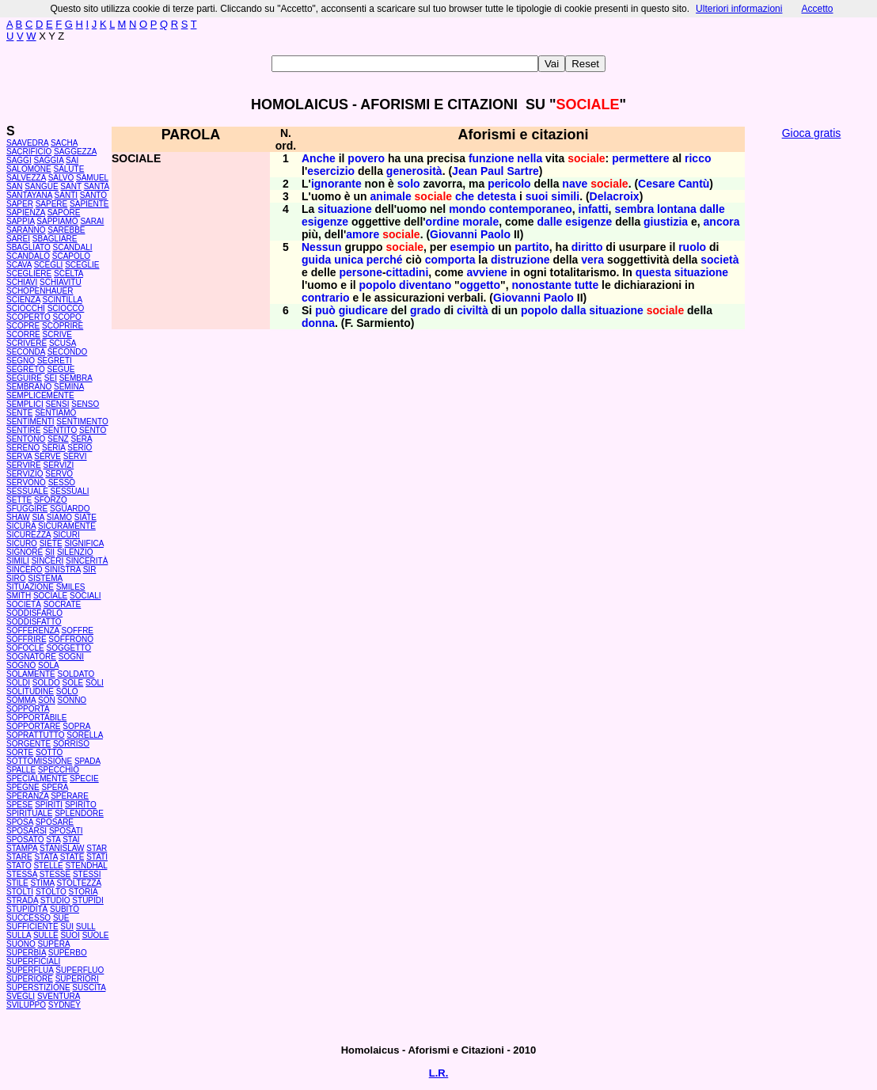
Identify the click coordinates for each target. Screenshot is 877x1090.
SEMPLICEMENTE (40, 395)
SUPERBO (67, 952)
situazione (344, 209)
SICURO (21, 543)
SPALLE (21, 769)
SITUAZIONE (30, 587)
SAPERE (52, 203)
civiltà (472, 310)
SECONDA (25, 352)
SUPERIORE (29, 978)
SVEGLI (20, 996)
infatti (594, 209)
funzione (491, 158)
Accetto (817, 8)
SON (46, 700)
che (464, 196)
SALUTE (68, 169)
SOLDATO (75, 674)
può (325, 310)
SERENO (23, 447)
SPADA (87, 761)
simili (565, 196)
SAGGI (19, 160)
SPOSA (19, 822)
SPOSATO (25, 839)
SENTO (92, 430)
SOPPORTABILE (36, 717)
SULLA (18, 935)
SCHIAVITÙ (61, 282)
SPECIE (84, 778)
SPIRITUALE (29, 813)
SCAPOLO (71, 256)
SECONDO (67, 352)
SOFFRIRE (26, 639)
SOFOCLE (25, 648)
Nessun (322, 247)
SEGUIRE (24, 378)
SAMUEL (92, 177)
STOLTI (19, 891)
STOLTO (51, 891)
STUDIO (55, 900)
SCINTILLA (62, 299)
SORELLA (84, 735)
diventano (425, 285)
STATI (97, 857)
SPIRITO (81, 804)
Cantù (694, 183)
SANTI (66, 195)
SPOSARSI (26, 830)
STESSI (87, 874)
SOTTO (49, 752)
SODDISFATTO (34, 621)
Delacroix (615, 196)
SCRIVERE (26, 343)
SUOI (69, 935)
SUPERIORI (77, 978)
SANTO (93, 195)
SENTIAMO (55, 412)
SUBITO (64, 909)
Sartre (522, 171)
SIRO (15, 578)
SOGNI (71, 656)
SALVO (61, 177)
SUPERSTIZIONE (38, 987)
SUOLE (95, 935)
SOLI (94, 682)
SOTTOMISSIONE (39, 761)
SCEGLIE (82, 264)
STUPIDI (87, 900)
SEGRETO (25, 369)
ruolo (692, 247)
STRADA (22, 900)
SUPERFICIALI (33, 961)
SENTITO (60, 430)
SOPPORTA (27, 709)
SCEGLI (48, 264)
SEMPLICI (25, 404)
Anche (319, 158)
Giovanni (453, 234)
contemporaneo (530, 209)
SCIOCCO (66, 308)
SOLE (73, 682)
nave (574, 183)
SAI (72, 160)
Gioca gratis (811, 133)
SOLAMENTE (30, 674)
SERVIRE (23, 465)
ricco (698, 158)
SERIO (79, 447)
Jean (464, 171)
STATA (45, 857)
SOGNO (21, 665)
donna (318, 323)
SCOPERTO (28, 317)
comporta (450, 259)
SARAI (92, 221)
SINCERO (24, 569)
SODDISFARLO (34, 613)
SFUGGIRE (26, 508)
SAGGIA (48, 160)
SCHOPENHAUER (39, 291)
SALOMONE (28, 169)
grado (425, 310)
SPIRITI (49, 804)
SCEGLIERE (28, 273)
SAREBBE (66, 230)
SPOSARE (55, 822)
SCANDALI (73, 247)
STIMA (43, 883)
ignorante (336, 183)
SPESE (19, 804)
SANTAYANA (29, 195)
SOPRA (76, 726)
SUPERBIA (26, 952)
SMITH (18, 595)
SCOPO (67, 317)
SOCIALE (50, 595)
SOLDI (18, 682)
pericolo (509, 183)
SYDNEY (64, 1005)
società (719, 259)
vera (592, 259)
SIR (90, 569)
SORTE (19, 752)
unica (348, 259)
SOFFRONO (70, 639)
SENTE (19, 412)
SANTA (96, 186)
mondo (467, 209)
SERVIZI (59, 465)
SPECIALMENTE (36, 778)
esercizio (331, 171)
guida (316, 259)
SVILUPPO (26, 1005)
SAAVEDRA (27, 143)
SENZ (58, 439)
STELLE (48, 865)
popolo (378, 285)
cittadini (407, 272)
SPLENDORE (79, 813)
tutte (586, 285)
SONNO (71, 700)
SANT (71, 186)
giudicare (363, 310)
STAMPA (21, 848)
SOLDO (46, 682)
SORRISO (71, 743)
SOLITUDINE (30, 691)
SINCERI (48, 560)
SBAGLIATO (28, 247)
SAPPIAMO (57, 221)
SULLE (46, 935)
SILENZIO (75, 552)
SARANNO (25, 230)
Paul (492, 171)
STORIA (83, 891)
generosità (414, 171)
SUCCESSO (28, 917)
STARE (19, 857)
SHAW (18, 517)
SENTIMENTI (30, 421)
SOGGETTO (69, 648)
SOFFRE (77, 630)
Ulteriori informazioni (739, 8)
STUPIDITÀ (26, 909)
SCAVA (19, 264)
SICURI (66, 534)
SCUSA (62, 343)
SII (50, 552)
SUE (61, 917)
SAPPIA (20, 221)
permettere (640, 158)
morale (480, 221)
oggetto (480, 285)
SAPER (19, 203)
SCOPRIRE (62, 325)
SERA (82, 439)
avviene (487, 272)
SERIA (53, 447)
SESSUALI (70, 491)
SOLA (48, 665)
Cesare (656, 183)
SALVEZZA (26, 177)
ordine (443, 221)
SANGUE (41, 186)
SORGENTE (28, 743)
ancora (722, 221)
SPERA (54, 787)
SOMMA (21, 700)
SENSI (57, 404)
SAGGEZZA (75, 151)
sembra (634, 209)
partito (531, 247)
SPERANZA (27, 796)
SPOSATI (66, 830)
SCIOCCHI (25, 308)
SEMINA (69, 386)
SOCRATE (63, 604)
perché (384, 259)
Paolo (495, 234)
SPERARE (70, 796)
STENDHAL (86, 865)
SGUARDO (70, 508)
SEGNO (20, 360)
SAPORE (64, 212)
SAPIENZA (25, 212)
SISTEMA (45, 578)
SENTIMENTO (82, 421)
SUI (67, 926)
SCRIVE (57, 334)
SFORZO (50, 500)
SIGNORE (24, 552)
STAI (71, 839)
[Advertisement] (811, 387)
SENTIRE (23, 430)
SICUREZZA (28, 534)
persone (360, 272)
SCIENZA (23, 299)
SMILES (70, 587)
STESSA (21, 874)
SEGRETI (54, 360)
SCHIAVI (21, 282)
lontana (677, 209)
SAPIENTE (89, 203)
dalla (574, 310)
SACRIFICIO (28, 151)
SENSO (85, 404)
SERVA (19, 456)
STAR (96, 848)
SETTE (19, 500)
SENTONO (25, 439)
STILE (17, 883)
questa (653, 272)
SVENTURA (58, 996)
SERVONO (26, 482)
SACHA (64, 143)
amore (362, 234)
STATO (19, 865)
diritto (587, 247)
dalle (712, 209)
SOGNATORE (31, 656)
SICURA (21, 526)
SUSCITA (88, 987)
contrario (326, 297)
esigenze (325, 221)
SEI (50, 378)
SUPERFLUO (79, 970)
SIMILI (17, 560)
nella (529, 158)
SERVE (47, 456)
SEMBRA (76, 378)
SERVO (59, 473)
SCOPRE (23, 325)
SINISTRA (62, 569)
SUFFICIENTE (32, 926)
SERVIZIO (25, 473)
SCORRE (23, 334)
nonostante (541, 285)
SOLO (67, 691)
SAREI (18, 238)
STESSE (55, 874)
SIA (38, 517)
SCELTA (68, 273)
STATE (72, 857)
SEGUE (61, 369)
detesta (496, 196)
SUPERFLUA (29, 970)
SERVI (75, 456)
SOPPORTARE (33, 726)
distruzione (520, 259)
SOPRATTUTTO (35, 735)
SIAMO (59, 517)
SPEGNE (23, 787)
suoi (537, 196)
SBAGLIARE (55, 238)
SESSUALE (27, 491)
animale (391, 196)
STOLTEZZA (78, 883)
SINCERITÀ (87, 560)
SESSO (61, 482)
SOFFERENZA (32, 630)
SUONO (21, 944)
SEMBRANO (28, 386)
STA (53, 839)
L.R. (439, 1073)
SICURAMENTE (67, 526)
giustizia (666, 221)
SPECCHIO (58, 769)
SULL (86, 926)
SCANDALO (28, 256)
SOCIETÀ (23, 604)
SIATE (85, 517)
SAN (14, 186)
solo (408, 183)
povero (366, 158)
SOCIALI (85, 595)
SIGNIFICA (83, 543)
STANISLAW (62, 848)
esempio (472, 247)
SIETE (51, 543)
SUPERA (53, 944)
